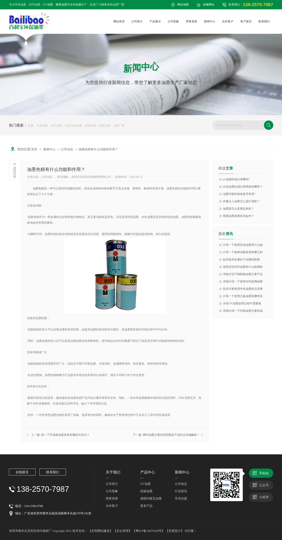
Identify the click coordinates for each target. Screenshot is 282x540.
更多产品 (146, 505)
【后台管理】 (123, 530)
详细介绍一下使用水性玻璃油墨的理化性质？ (243, 282)
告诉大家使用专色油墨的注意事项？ (243, 290)
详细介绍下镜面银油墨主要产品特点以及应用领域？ (243, 275)
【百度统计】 (175, 530)
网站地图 (183, 4)
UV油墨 (48, 4)
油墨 (78, 4)
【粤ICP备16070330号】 (149, 530)
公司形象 (112, 491)
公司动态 (67, 149)
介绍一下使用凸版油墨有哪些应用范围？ (243, 297)
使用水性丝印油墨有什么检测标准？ (243, 268)
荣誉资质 (112, 498)
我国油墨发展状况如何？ (238, 216)
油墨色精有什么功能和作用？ (98, 149)
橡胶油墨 (61, 4)
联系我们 (52, 472)
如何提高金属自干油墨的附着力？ (241, 260)
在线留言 (22, 472)
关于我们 (113, 472)
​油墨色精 (38, 188)
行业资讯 (181, 491)
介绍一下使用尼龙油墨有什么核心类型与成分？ (243, 246)
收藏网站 (208, 4)
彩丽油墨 (146, 491)
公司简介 (112, 483)
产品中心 (147, 472)
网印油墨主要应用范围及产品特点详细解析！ (171, 434)
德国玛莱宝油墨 (151, 498)
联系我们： (251, 4)
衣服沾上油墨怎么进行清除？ (241, 201)
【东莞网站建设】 (100, 530)
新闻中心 (49, 149)
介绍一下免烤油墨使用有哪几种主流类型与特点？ (243, 253)
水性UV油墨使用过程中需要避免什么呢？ (242, 304)
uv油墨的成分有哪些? (236, 179)
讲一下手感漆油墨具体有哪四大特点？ (65, 434)
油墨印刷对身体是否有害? (239, 194)
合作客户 (112, 505)
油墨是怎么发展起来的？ (238, 208)
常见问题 (181, 498)
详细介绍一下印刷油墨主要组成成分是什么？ (243, 312)
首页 (34, 149)
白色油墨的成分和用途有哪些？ (243, 186)
